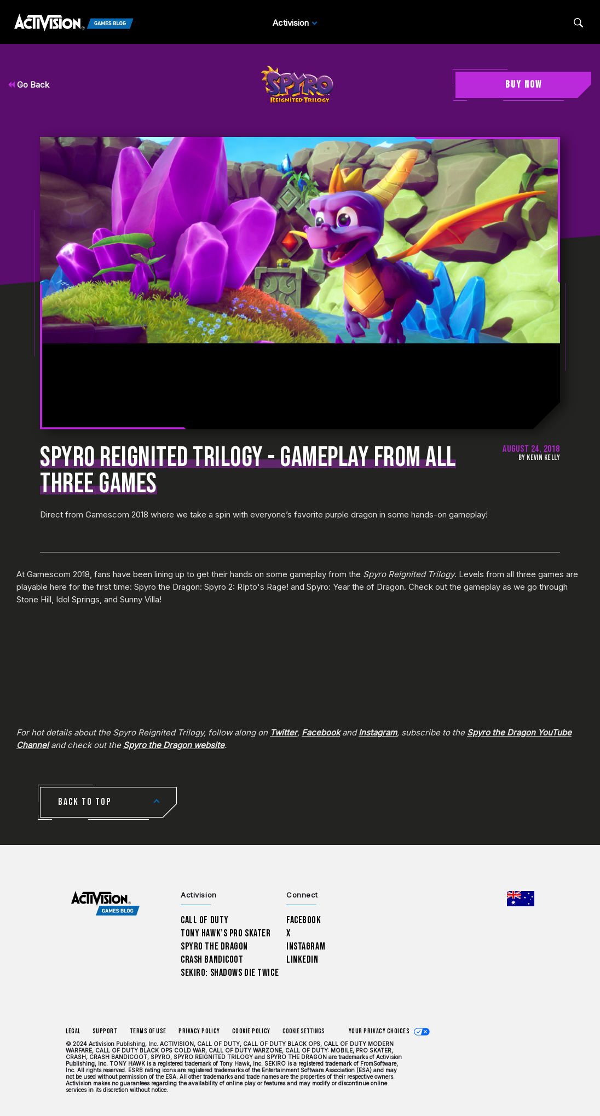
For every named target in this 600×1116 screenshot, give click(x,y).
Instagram (378, 732)
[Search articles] (578, 23)
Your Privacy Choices (379, 1031)
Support (105, 1031)
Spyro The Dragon (214, 946)
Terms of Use (148, 1031)
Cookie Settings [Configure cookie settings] (303, 1031)
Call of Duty (205, 920)
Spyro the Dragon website (173, 745)
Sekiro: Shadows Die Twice (230, 973)
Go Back (28, 84)
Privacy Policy (199, 1031)
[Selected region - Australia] (520, 898)
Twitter (283, 732)
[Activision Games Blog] (74, 23)
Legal (73, 1031)
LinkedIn (302, 959)
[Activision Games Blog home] (105, 904)
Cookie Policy (251, 1031)
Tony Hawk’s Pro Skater (225, 933)
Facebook (321, 732)
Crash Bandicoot (212, 959)
